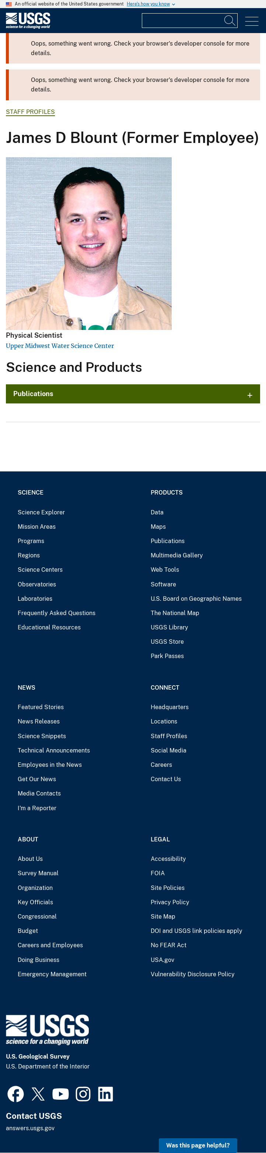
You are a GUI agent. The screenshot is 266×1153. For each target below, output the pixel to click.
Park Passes (167, 656)
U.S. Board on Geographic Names (196, 598)
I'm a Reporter (37, 808)
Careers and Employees (50, 945)
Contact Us (166, 779)
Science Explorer (41, 512)
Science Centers (40, 569)
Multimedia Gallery (177, 555)
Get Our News (37, 779)
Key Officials (35, 902)
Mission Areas (37, 526)
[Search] (230, 20)
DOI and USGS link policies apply (196, 930)
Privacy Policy (170, 902)
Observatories (37, 584)
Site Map (163, 916)
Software (163, 584)
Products (167, 492)
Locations (164, 721)
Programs (31, 541)
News (26, 687)
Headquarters (170, 707)
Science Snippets (42, 736)
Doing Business (38, 959)
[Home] (28, 27)
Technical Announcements (54, 750)
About (28, 839)
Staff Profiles (30, 111)
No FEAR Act (168, 945)
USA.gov (162, 959)
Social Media (168, 750)
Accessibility (168, 858)
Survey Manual (38, 873)
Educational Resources (49, 627)
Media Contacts (39, 793)
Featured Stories (41, 707)
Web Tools (165, 569)
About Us (30, 858)
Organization (35, 887)
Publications (33, 394)
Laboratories (35, 598)
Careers (161, 764)
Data (157, 512)
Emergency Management (52, 974)
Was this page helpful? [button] (198, 1145)
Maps (158, 526)
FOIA (158, 873)
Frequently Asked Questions (56, 613)
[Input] (190, 20)
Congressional (37, 916)
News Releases (39, 721)
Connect (165, 687)
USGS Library (169, 627)
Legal (160, 839)
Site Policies (168, 887)
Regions (29, 555)
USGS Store (167, 641)
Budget (28, 930)
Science (30, 492)
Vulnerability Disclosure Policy (193, 974)
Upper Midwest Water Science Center (60, 345)
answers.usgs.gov (30, 1128)
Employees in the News (50, 764)
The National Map (175, 613)
